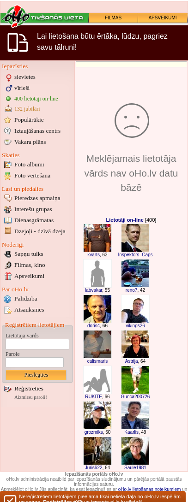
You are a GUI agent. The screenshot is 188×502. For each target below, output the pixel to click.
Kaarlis (131, 432)
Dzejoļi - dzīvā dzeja (40, 231)
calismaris (97, 361)
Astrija (131, 361)
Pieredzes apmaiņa (37, 198)
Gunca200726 (135, 396)
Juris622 (94, 467)
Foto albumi (29, 164)
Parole (13, 354)
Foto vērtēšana (32, 175)
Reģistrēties (28, 388)
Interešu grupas (33, 209)
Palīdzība (25, 298)
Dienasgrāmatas (34, 220)
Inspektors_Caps (135, 254)
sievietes (25, 76)
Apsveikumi (29, 275)
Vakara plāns (30, 141)
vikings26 (135, 325)
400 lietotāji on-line (36, 98)
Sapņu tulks (28, 253)
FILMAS (113, 17)
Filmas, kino (29, 264)
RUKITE (93, 396)
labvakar (93, 290)
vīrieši (22, 87)
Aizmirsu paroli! (30, 397)
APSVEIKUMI (162, 17)
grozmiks (94, 432)
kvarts (93, 254)
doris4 (93, 325)
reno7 (132, 290)
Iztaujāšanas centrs (37, 130)
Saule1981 (135, 467)
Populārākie (29, 119)
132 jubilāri (27, 109)
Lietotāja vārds (22, 335)
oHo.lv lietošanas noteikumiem (149, 489)
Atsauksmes (29, 309)
